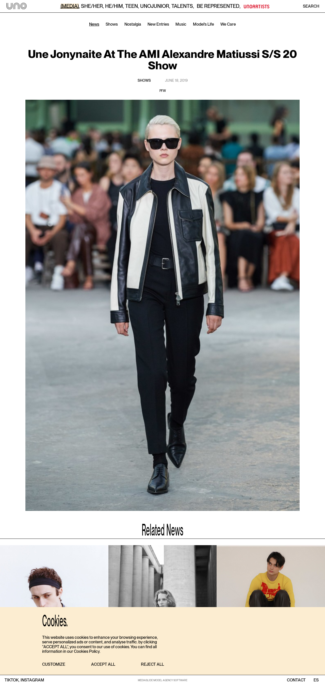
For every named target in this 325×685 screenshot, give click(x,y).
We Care (228, 24)
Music (180, 24)
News (94, 24)
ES (316, 680)
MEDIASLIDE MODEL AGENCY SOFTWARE (162, 680)
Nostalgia (132, 24)
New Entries (158, 24)
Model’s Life (203, 24)
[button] (53, 664)
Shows (112, 24)
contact (296, 680)
